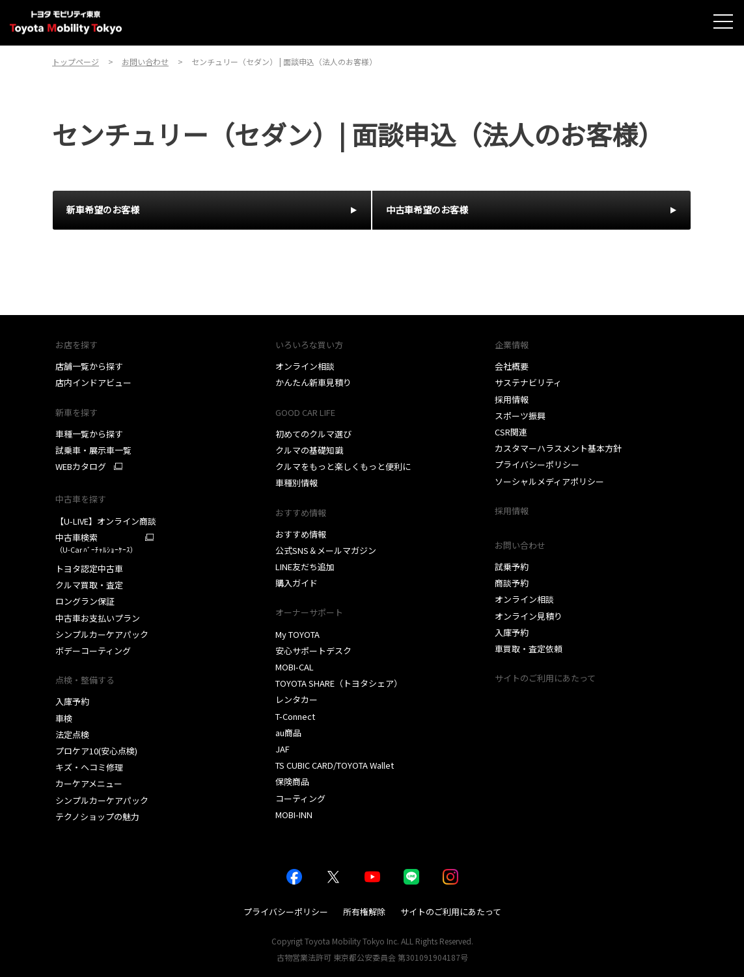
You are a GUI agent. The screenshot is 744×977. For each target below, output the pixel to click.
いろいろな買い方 (309, 344)
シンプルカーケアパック (101, 634)
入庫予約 (72, 701)
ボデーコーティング (93, 650)
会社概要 (512, 366)
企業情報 (512, 344)
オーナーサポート (309, 612)
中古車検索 (96, 543)
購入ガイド (296, 583)
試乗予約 (512, 566)
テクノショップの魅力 (97, 816)
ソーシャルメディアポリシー (549, 481)
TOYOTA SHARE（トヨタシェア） (338, 683)
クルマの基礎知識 (309, 450)
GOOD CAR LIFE (305, 412)
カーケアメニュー (88, 783)
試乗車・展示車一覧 (93, 450)
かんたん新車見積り (313, 382)
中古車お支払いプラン (97, 618)
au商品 (288, 732)
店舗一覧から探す (89, 366)
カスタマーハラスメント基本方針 (558, 448)
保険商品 (292, 781)
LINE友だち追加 (305, 566)
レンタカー (296, 699)
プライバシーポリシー (537, 464)
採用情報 (512, 399)
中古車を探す (80, 499)
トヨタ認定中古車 (89, 568)
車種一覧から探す (89, 434)
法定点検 (72, 734)
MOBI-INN (293, 814)
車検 (63, 718)
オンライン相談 (305, 366)
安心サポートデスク (313, 650)
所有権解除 (364, 911)
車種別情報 (296, 482)
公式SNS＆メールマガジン (325, 550)
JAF (282, 749)
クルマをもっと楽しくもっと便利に (343, 466)
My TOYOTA (297, 634)
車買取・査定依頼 (528, 648)
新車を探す (76, 412)
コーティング (300, 798)
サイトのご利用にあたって (545, 678)
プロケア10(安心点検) (96, 751)
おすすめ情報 (300, 512)
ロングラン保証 (85, 601)
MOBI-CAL (294, 667)
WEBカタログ (80, 467)
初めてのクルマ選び (313, 434)
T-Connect (295, 716)
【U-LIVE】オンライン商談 (105, 521)
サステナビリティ (528, 382)
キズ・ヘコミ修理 (89, 767)
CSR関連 (511, 432)
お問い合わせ (520, 545)
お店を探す (76, 344)
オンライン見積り (528, 616)
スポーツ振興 (520, 415)
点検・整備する (85, 680)
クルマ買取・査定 (89, 585)
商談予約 (512, 583)
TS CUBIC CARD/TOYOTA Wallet (334, 765)
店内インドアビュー (93, 382)
